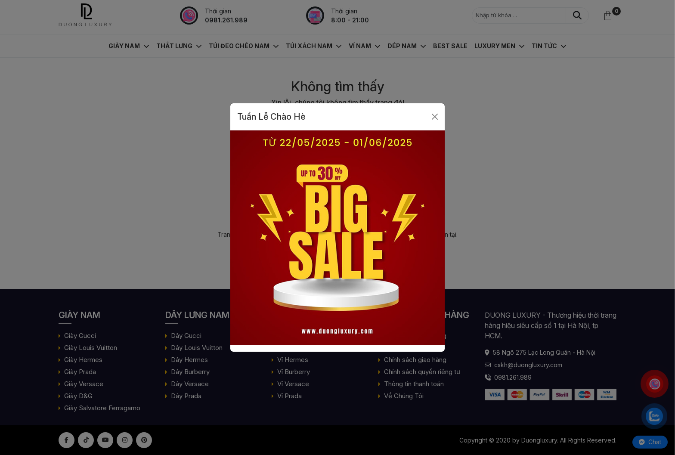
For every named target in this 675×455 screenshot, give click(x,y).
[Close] (434, 116)
